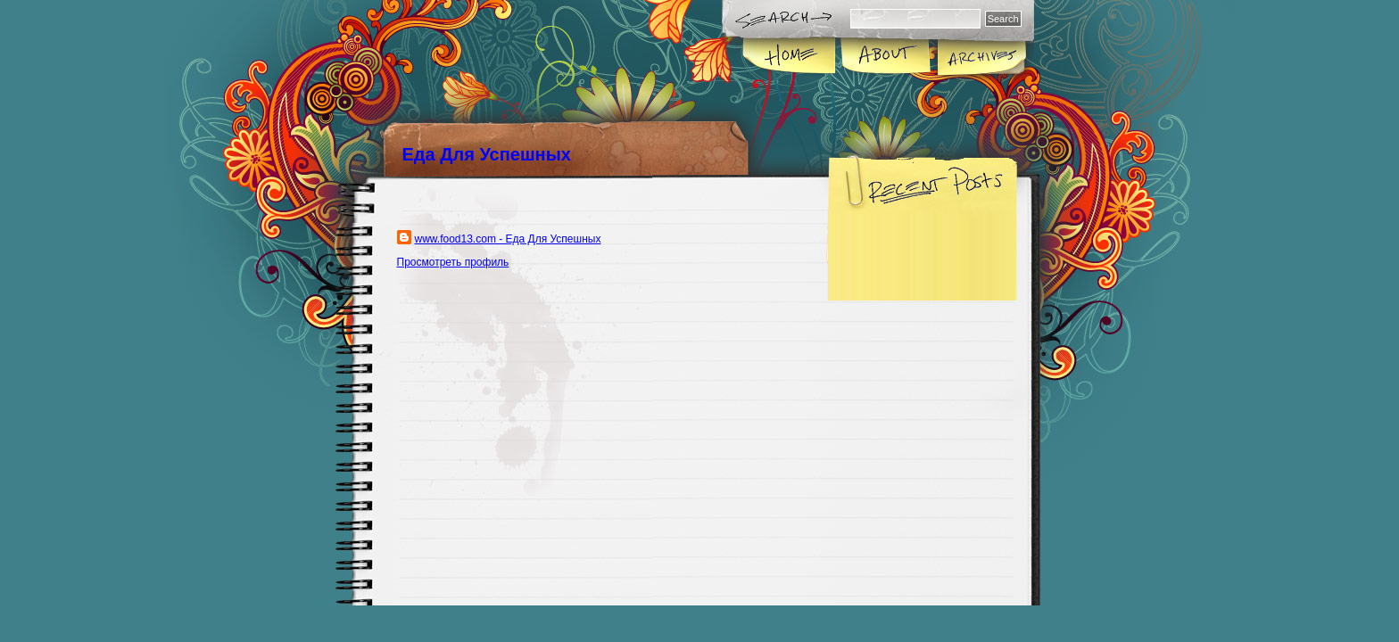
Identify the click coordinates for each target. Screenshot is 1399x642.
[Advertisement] (586, 396)
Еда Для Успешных (486, 154)
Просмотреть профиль (453, 262)
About (885, 57)
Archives (980, 57)
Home (790, 57)
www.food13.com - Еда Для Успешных (508, 239)
